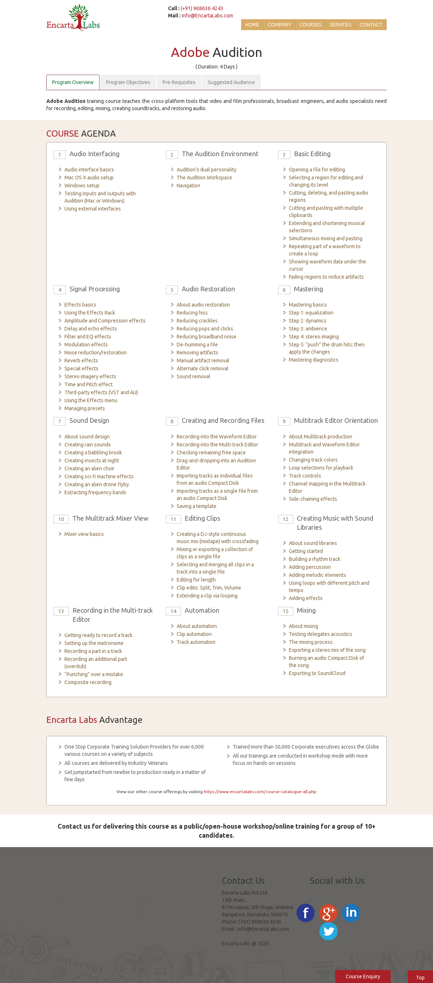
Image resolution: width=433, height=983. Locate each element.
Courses (310, 25)
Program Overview (73, 82)
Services (340, 25)
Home (252, 25)
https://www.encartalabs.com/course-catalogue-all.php (260, 791)
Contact (371, 25)
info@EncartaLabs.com (207, 15)
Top (420, 977)
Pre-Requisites (179, 82)
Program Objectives (128, 82)
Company (279, 25)
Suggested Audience (231, 82)
